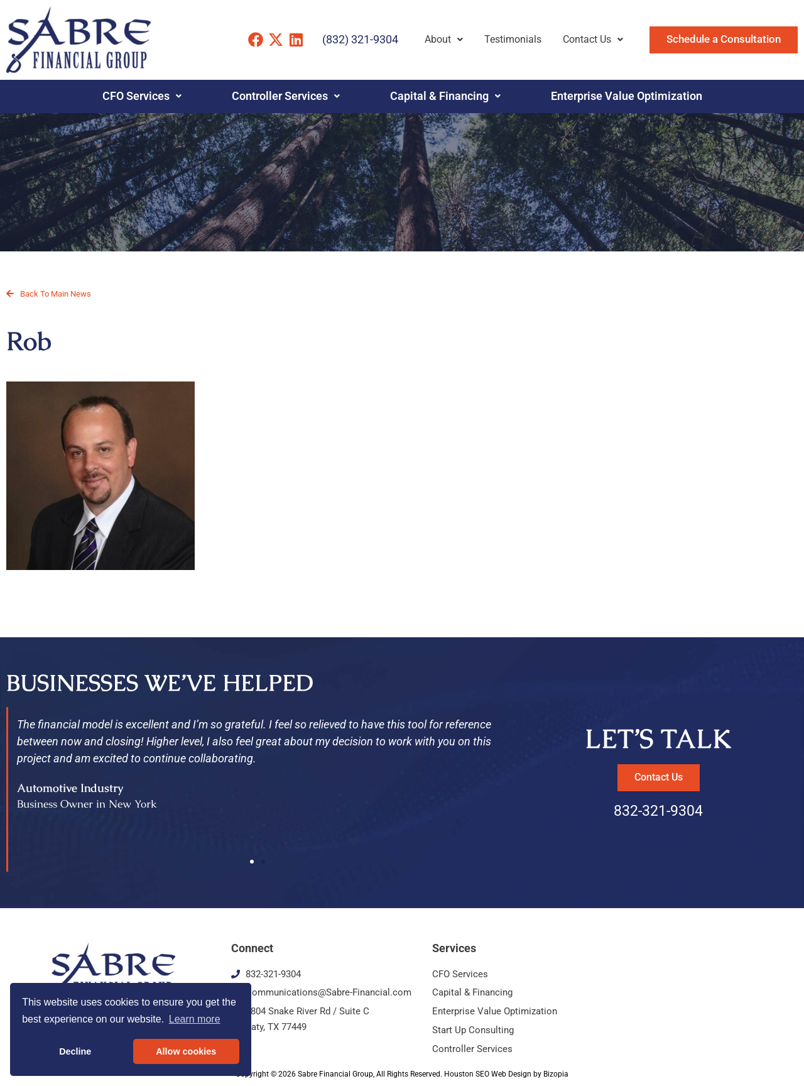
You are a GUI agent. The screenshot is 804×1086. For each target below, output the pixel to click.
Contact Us (593, 39)
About (444, 39)
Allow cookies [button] (186, 1051)
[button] (252, 862)
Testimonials (512, 39)
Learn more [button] (194, 1019)
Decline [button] (75, 1051)
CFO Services (142, 96)
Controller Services (286, 96)
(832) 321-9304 (360, 39)
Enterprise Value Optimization (626, 96)
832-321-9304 (658, 811)
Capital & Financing (445, 96)
